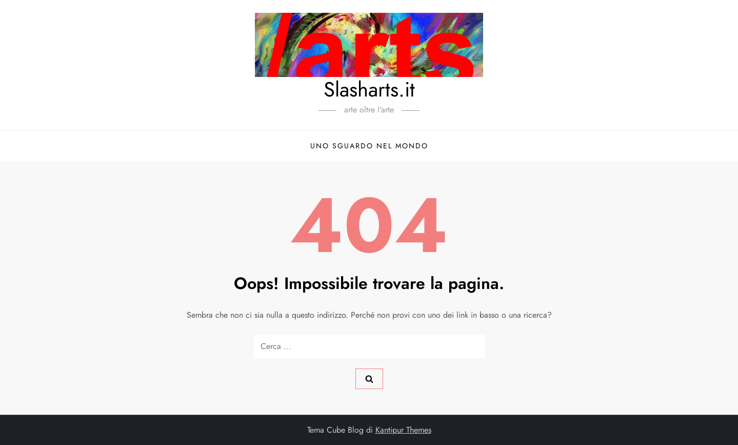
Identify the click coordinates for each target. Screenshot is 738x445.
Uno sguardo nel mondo (369, 146)
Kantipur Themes (403, 430)
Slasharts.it (369, 89)
